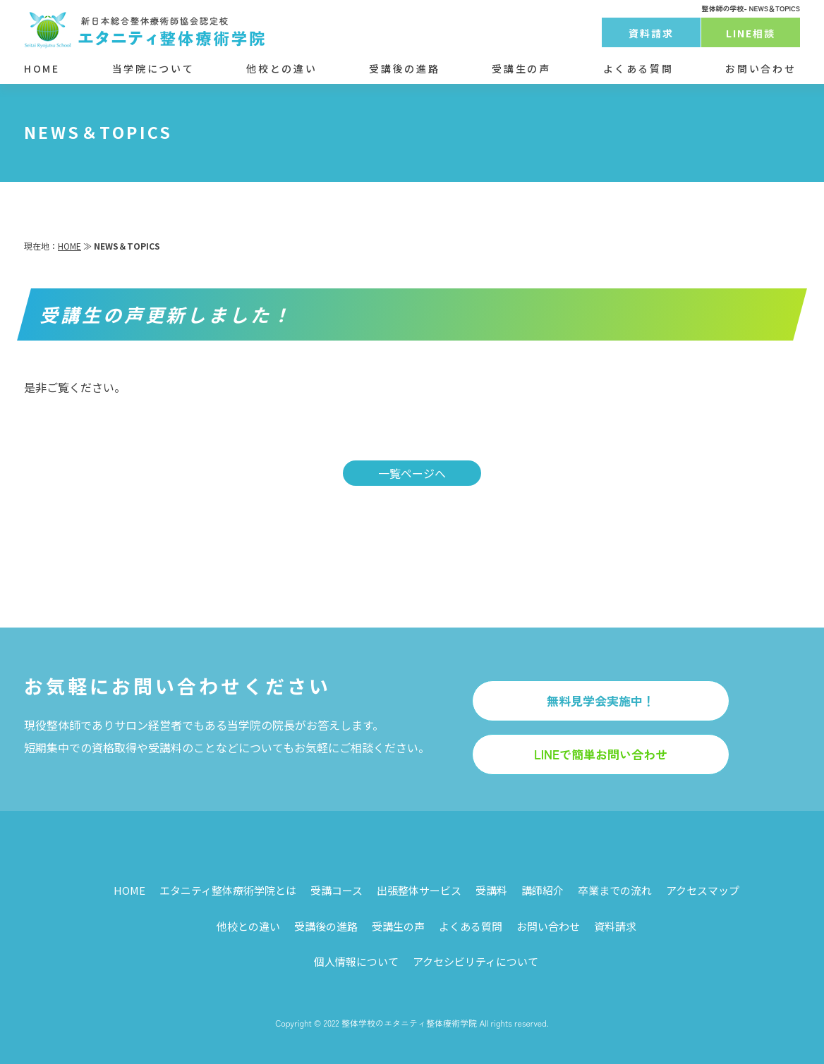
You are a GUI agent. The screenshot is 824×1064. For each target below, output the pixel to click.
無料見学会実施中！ (601, 700)
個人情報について (356, 961)
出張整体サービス (419, 890)
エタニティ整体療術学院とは (227, 890)
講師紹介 (542, 890)
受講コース (336, 890)
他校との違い (281, 68)
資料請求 (651, 33)
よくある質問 (638, 68)
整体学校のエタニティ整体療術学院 (409, 1023)
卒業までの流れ (615, 890)
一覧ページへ (412, 473)
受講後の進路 (404, 68)
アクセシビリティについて (475, 961)
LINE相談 (751, 33)
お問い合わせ (760, 68)
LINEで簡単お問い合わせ (600, 754)
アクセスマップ (702, 890)
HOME (42, 68)
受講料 (491, 890)
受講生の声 (521, 68)
